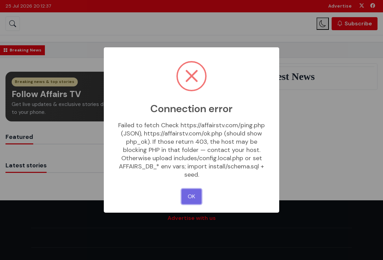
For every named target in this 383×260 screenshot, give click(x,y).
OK (191, 196)
